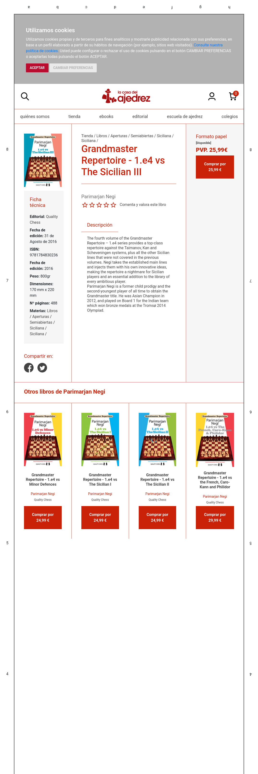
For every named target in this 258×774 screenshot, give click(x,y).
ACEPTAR (37, 68)
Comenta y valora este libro (143, 204)
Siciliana (37, 328)
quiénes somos (34, 116)
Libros (52, 311)
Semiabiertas (41, 322)
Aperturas (40, 316)
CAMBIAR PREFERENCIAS (73, 68)
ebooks (106, 116)
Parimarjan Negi (43, 494)
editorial (140, 116)
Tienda (87, 136)
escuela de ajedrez (185, 116)
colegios (230, 116)
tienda (74, 116)
